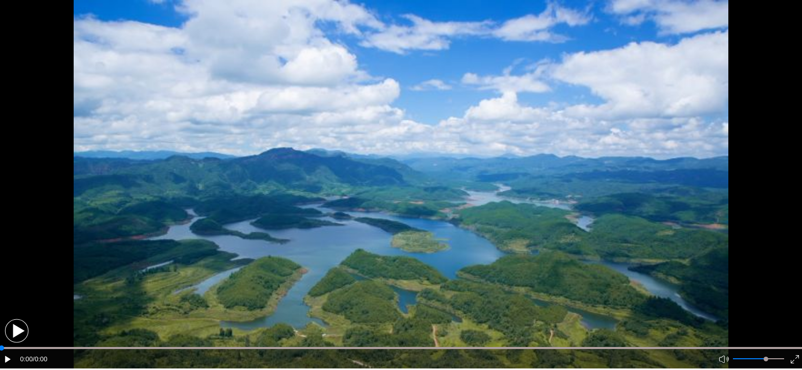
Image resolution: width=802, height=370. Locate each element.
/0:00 (40, 359)
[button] (17, 331)
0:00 (26, 359)
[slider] (766, 359)
